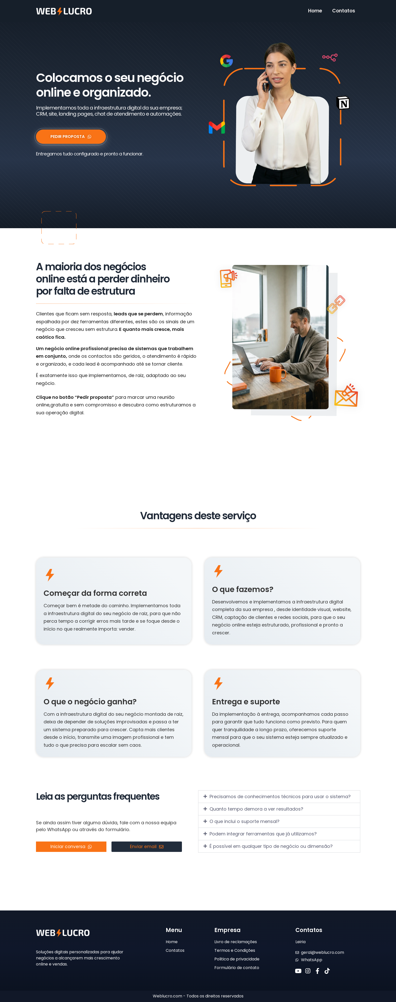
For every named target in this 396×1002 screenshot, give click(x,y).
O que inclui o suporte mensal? (244, 821)
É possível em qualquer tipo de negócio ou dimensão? (271, 846)
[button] (279, 797)
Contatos (343, 10)
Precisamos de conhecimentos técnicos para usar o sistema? (280, 796)
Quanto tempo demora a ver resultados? (256, 809)
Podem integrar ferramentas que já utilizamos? (263, 834)
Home (315, 10)
